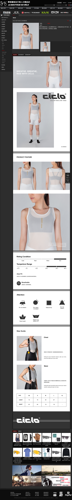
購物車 (60, 107)
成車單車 (3, 33)
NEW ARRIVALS (5, 17)
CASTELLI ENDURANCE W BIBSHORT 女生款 (17, 444)
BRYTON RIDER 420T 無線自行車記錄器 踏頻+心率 (27, 444)
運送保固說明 (21, 54)
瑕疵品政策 (46, 493)
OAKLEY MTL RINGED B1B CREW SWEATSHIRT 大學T (66, 459)
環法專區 (3, 65)
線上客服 (60, 109)
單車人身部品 (6, 15)
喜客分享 (27, 492)
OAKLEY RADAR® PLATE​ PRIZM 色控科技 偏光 (46, 444)
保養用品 (3, 69)
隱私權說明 (46, 492)
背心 (3, 47)
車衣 (3, 41)
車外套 (3, 45)
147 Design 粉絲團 (14, 495)
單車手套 (3, 61)
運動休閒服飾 (4, 31)
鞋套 (3, 57)
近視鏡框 (3, 26)
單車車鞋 (3, 59)
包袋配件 (3, 28)
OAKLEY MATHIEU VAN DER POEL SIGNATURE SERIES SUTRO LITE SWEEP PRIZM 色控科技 (17, 460)
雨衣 (3, 48)
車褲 (3, 43)
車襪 (3, 55)
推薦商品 (15, 431)
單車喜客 (12, 492)
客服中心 (60, 104)
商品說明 (15, 54)
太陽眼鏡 (3, 24)
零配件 (3, 67)
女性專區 (3, 22)
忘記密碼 (69, 2)
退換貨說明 (46, 495)
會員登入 (64, 2)
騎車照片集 (28, 495)
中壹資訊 (56, 497)
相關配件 (20, 431)
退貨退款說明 (27, 54)
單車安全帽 (4, 52)
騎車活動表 (28, 493)
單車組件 (3, 35)
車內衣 (13, 15)
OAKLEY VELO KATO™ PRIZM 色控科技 (37, 459)
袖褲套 (3, 62)
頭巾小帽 (3, 54)
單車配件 (3, 37)
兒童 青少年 (4, 19)
